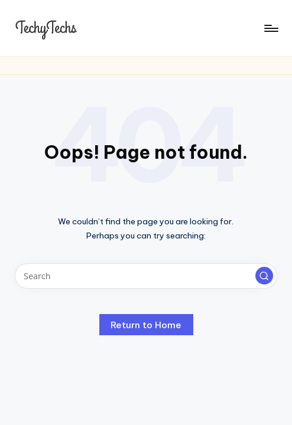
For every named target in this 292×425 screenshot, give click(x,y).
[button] (264, 276)
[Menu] (270, 28)
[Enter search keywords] (146, 276)
